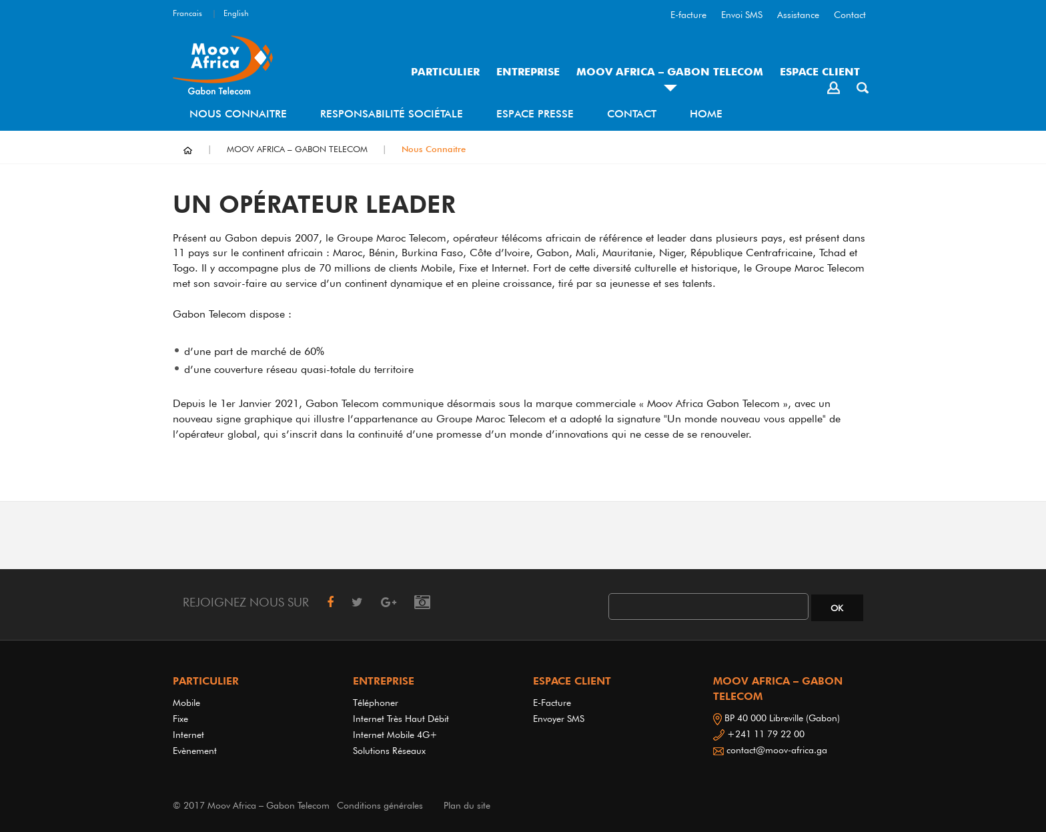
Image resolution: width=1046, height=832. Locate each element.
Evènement (195, 750)
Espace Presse (535, 113)
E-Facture (552, 702)
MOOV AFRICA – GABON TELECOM (669, 71)
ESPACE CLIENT (820, 71)
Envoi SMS (741, 14)
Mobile (186, 702)
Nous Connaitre (238, 113)
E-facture (688, 14)
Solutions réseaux (389, 750)
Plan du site (467, 805)
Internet (191, 734)
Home (706, 113)
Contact (850, 14)
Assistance (798, 14)
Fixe (180, 718)
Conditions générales (380, 805)
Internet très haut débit (401, 718)
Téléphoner (375, 702)
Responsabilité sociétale (391, 113)
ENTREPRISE (528, 71)
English (236, 13)
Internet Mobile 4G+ (395, 734)
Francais (187, 13)
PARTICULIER (445, 71)
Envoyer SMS (558, 718)
